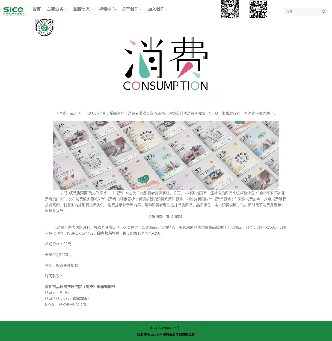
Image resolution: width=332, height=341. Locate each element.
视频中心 (107, 9)
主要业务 (57, 9)
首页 (36, 9)
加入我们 (158, 9)
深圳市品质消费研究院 (179, 335)
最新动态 (83, 9)
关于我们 (132, 9)
